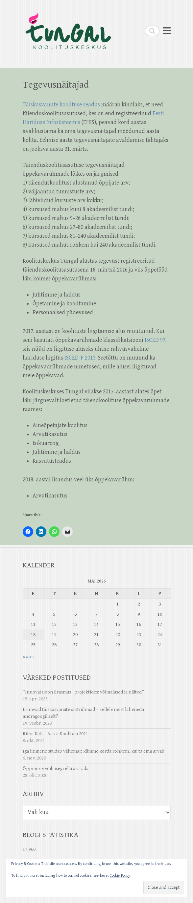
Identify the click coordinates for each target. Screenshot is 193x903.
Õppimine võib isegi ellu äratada (55, 768)
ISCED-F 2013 (79, 357)
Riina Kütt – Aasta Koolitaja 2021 (55, 734)
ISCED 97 (155, 340)
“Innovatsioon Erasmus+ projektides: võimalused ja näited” (83, 692)
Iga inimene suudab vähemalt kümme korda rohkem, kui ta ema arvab (93, 751)
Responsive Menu (167, 30)
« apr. (28, 656)
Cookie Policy (120, 875)
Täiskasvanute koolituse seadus (61, 104)
